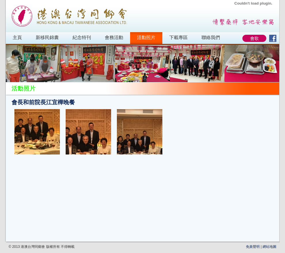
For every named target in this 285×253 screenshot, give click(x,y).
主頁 (17, 37)
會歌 (254, 38)
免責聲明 (253, 247)
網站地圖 (269, 247)
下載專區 (178, 37)
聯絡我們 (211, 37)
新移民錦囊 (47, 37)
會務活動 (114, 37)
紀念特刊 (82, 37)
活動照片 (146, 37)
